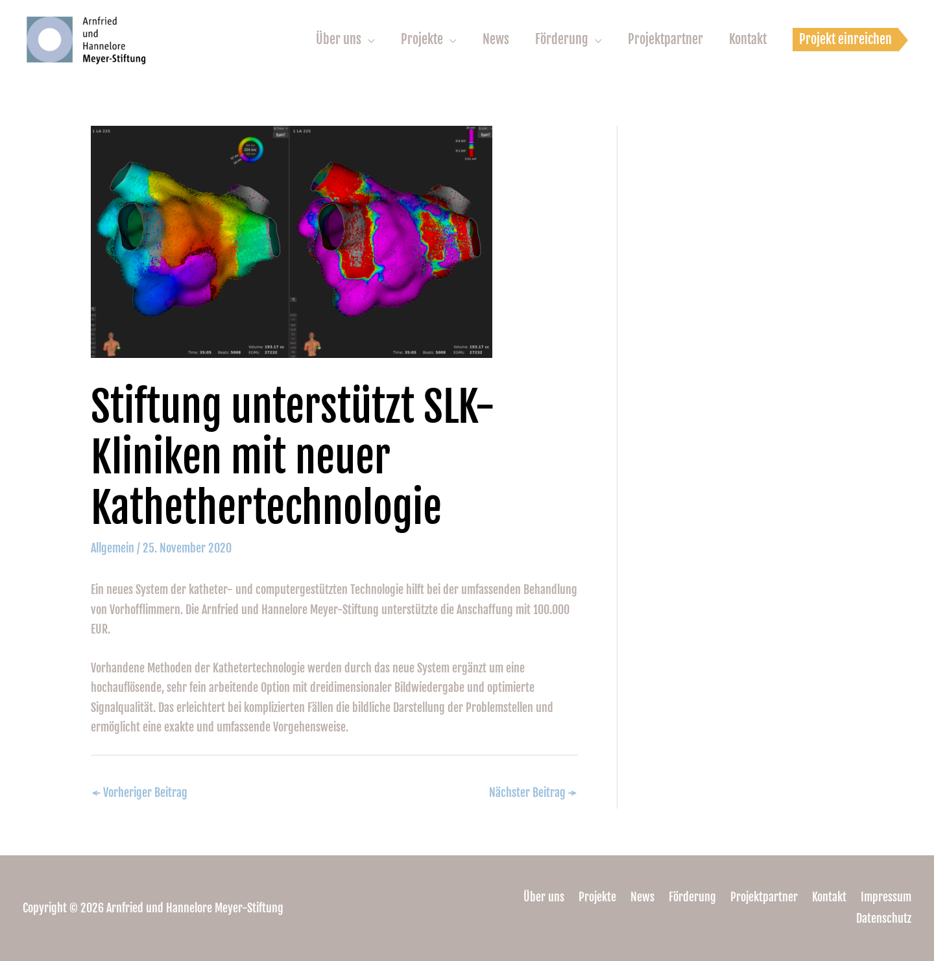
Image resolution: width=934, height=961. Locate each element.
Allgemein (112, 548)
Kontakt (748, 39)
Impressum (886, 897)
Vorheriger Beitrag (139, 792)
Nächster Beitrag (533, 792)
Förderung (561, 39)
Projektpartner (665, 39)
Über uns (338, 39)
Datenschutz (883, 918)
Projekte (422, 39)
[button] (845, 39)
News (496, 39)
